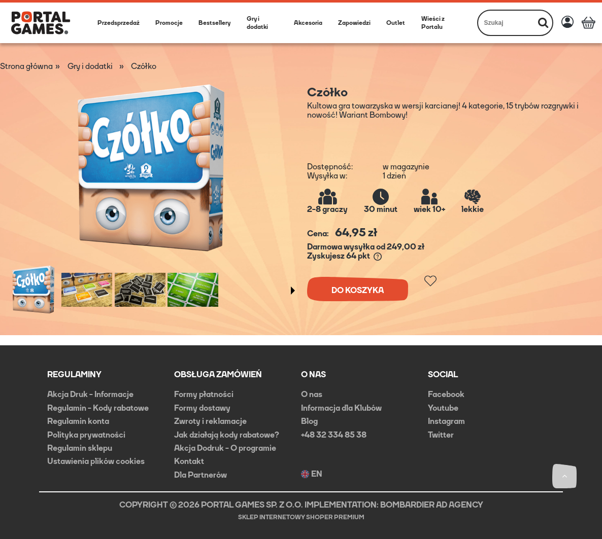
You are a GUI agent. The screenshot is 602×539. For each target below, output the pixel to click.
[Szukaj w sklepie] (506, 23)
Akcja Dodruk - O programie (225, 448)
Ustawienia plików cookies (96, 461)
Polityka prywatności (86, 434)
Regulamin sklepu (79, 448)
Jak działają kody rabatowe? (226, 434)
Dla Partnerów (200, 475)
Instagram (446, 421)
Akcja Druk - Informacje (90, 394)
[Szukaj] (543, 23)
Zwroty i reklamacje (210, 421)
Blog (309, 421)
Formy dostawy (202, 408)
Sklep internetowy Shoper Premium (301, 517)
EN (311, 474)
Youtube (443, 408)
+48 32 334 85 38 (333, 434)
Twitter (441, 434)
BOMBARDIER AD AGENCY (431, 504)
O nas (311, 394)
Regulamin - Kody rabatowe (98, 408)
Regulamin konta (78, 421)
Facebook (446, 394)
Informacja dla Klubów (341, 408)
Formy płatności (203, 394)
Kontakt (189, 461)
